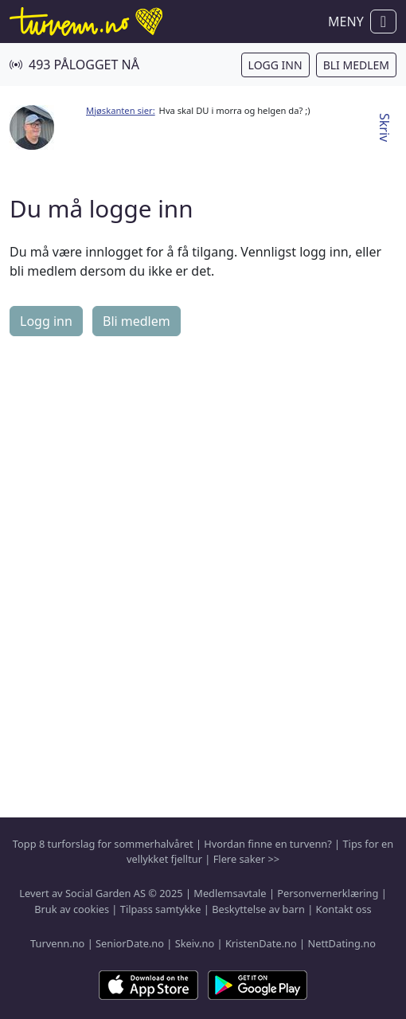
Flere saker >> (246, 859)
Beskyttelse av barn (258, 909)
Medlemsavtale (229, 893)
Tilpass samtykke (160, 909)
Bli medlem (356, 65)
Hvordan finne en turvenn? (267, 844)
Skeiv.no (194, 943)
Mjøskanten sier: (120, 110)
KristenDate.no (261, 943)
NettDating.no (341, 943)
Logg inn (275, 65)
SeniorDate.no (130, 943)
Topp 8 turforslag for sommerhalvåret (103, 844)
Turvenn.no (57, 943)
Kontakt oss (344, 909)
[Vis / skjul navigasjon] (383, 21)
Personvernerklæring (327, 893)
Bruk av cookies (71, 909)
